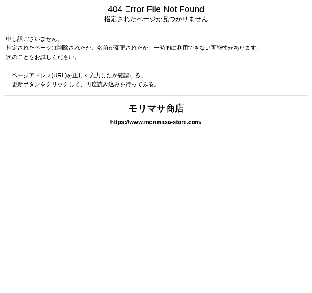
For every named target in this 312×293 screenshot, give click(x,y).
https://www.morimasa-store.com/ (156, 122)
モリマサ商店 (156, 108)
